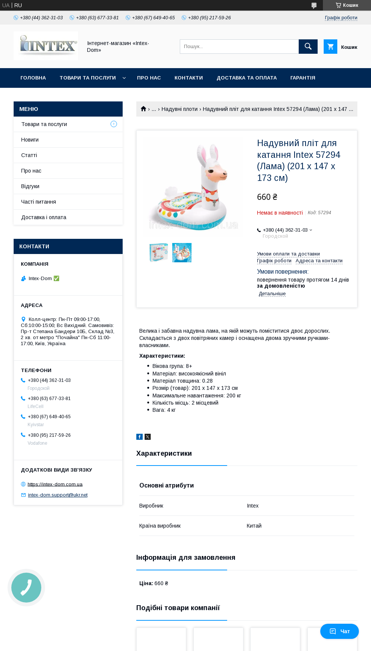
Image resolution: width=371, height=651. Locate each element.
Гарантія (302, 78)
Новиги (30, 140)
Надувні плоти (180, 109)
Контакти (189, 78)
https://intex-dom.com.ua (55, 484)
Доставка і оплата (43, 217)
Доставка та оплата (247, 78)
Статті (29, 155)
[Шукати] (308, 46)
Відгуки (30, 186)
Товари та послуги (87, 78)
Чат (339, 631)
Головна (33, 78)
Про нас (149, 78)
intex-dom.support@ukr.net (57, 495)
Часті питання (38, 202)
